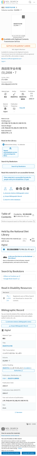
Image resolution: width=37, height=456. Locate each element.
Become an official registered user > (11, 58)
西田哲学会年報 (10, 7)
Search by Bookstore (19, 166)
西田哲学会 (6, 368)
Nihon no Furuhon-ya (12, 276)
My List (5, 188)
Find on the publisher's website (18, 46)
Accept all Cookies (28, 453)
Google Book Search (12, 279)
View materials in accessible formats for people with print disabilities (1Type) (17, 178)
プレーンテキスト (8, 298)
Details (20, 448)
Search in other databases (11, 200)
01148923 (27, 368)
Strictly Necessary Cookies (11, 453)
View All (22, 108)
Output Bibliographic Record (12, 196)
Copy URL (11, 188)
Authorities (18, 370)
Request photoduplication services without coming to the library (10, 151)
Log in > (3, 61)
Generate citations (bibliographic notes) (16, 193)
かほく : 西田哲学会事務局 (11, 378)
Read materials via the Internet (10, 435)
